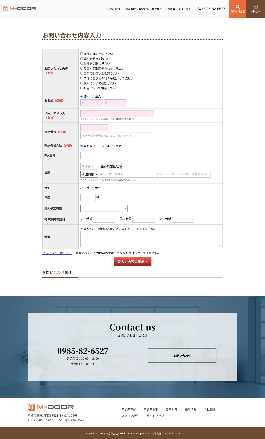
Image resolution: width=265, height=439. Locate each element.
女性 (98, 188)
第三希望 (165, 218)
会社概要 (170, 9)
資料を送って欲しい (97, 58)
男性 (86, 188)
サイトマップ (155, 415)
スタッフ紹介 (186, 9)
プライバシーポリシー (57, 253)
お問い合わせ (182, 355)
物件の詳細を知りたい (98, 53)
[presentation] (113, 219)
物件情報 (157, 9)
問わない (89, 146)
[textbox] (105, 219)
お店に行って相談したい (100, 88)
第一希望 (86, 218)
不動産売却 (113, 9)
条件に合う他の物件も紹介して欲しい (109, 78)
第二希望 (126, 218)
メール (105, 146)
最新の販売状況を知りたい (101, 73)
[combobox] (104, 219)
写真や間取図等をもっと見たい (104, 68)
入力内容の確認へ (133, 261)
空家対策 (144, 9)
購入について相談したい (100, 83)
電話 (118, 146)
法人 (98, 96)
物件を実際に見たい (97, 63)
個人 (86, 96)
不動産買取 (129, 9)
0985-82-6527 (211, 9)
